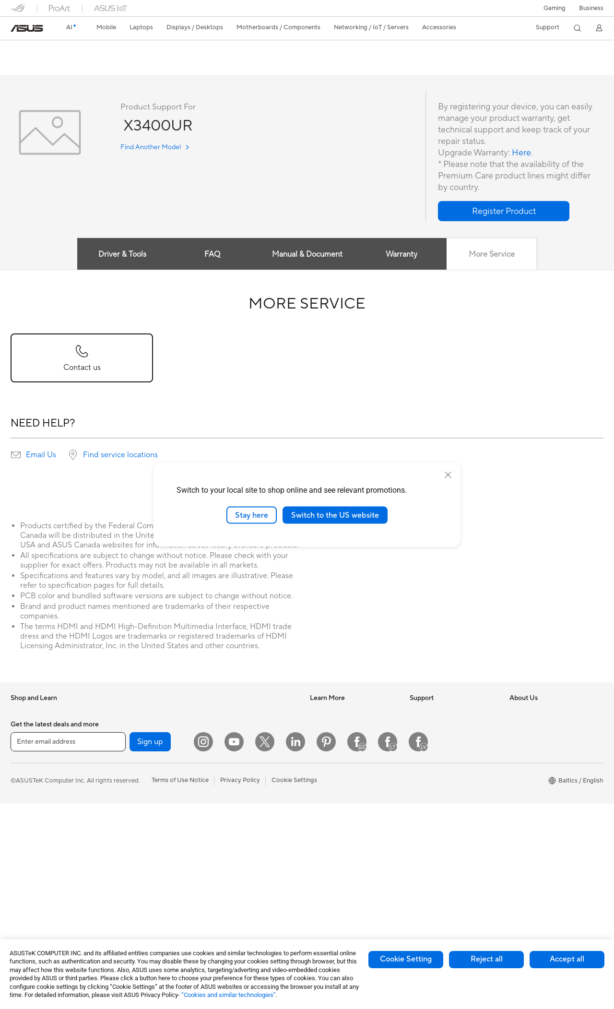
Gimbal (219, 908)
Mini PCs (122, 727)
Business (591, 8)
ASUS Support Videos (441, 814)
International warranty (441, 713)
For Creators (29, 800)
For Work (24, 786)
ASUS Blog (326, 770)
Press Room (526, 756)
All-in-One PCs (31, 887)
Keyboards (224, 807)
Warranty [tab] (402, 255)
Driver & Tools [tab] (122, 255)
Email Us (41, 455)
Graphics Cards (132, 785)
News (517, 713)
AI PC (318, 713)
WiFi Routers (227, 713)
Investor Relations (535, 727)
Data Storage (129, 843)
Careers (520, 770)
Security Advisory (435, 799)
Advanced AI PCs (334, 799)
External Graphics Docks (145, 857)
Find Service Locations (442, 742)
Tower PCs (26, 901)
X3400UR (33, 50)
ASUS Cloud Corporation (545, 799)
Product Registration (439, 756)
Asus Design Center (338, 727)
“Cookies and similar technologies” (228, 994)
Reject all (487, 959)
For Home (25, 771)
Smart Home (227, 764)
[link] (27, 28)
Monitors (23, 873)
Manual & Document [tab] (307, 255)
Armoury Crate (331, 814)
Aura (316, 828)
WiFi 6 (119, 901)
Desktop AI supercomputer (247, 778)
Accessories (28, 742)
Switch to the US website (335, 515)
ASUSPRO (325, 742)
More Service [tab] (492, 255)
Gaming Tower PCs (137, 713)
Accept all (567, 959)
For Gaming (27, 829)
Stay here (251, 515)
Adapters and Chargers (242, 879)
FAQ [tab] (212, 255)
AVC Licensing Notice (340, 785)
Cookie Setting (406, 959)
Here (521, 153)
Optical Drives (130, 828)
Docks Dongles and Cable (245, 894)
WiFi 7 (119, 886)
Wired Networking (235, 749)
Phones (21, 728)
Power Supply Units (137, 800)
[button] (554, 8)
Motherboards (131, 771)
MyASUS (423, 828)
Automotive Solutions (340, 756)
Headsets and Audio (237, 836)
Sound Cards (128, 814)
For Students (29, 815)
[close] (448, 474)
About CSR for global (539, 742)
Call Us (420, 785)
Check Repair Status (439, 727)
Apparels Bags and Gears (244, 851)
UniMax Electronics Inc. (542, 814)
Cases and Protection (239, 865)
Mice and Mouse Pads (240, 822)
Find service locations (120, 455)
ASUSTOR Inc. (530, 785)
